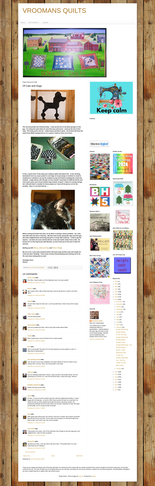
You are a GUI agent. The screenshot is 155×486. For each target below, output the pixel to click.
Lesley (30, 336)
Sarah (29, 396)
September (119, 309)
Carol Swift (31, 428)
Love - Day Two (120, 360)
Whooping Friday (121, 352)
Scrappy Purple (120, 342)
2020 (116, 294)
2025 (116, 281)
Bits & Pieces (120, 365)
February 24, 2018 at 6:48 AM (36, 366)
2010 (116, 390)
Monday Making (120, 332)
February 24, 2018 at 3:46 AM (36, 341)
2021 (116, 292)
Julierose (30, 372)
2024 (116, 284)
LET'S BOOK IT (33, 22)
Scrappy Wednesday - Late (124, 345)
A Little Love (119, 355)
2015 (116, 377)
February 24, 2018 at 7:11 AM (36, 379)
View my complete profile (97, 339)
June (118, 317)
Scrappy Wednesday (122, 329)
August (118, 312)
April (117, 322)
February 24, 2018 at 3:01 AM (36, 330)
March (118, 325)
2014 (116, 379)
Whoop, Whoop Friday (41, 248)
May (117, 319)
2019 (116, 297)
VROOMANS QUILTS (54, 10)
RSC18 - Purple (120, 350)
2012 (116, 384)
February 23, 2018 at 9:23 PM (36, 295)
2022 (116, 289)
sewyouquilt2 (32, 325)
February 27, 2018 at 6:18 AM (36, 435)
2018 (116, 299)
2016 (116, 374)
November (119, 304)
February (119, 327)
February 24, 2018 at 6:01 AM (36, 353)
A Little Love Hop (121, 363)
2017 (116, 372)
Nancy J (30, 288)
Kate (29, 414)
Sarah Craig (31, 277)
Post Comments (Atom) (37, 459)
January (118, 368)
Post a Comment (30, 452)
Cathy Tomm (31, 314)
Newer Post (26, 456)
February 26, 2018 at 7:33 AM (36, 408)
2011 (116, 387)
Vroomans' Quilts (97, 321)
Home (23, 22)
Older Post (79, 456)
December (119, 301)
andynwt (80, 476)
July (117, 314)
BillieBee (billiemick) (34, 385)
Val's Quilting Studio (34, 359)
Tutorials (45, 22)
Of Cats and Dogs (121, 334)
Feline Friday (56, 248)
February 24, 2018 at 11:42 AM (37, 390)
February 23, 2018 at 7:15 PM (36, 282)
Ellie (29, 346)
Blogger (93, 476)
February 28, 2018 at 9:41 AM (36, 448)
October (118, 307)
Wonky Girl (31, 441)
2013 (116, 382)
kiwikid (30, 301)
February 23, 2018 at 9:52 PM (36, 308)
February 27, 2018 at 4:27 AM (36, 423)
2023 (116, 286)
